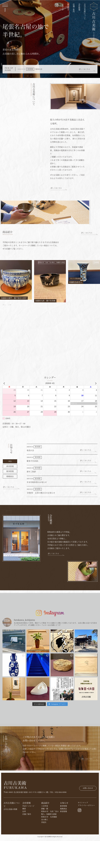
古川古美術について (85, 11)
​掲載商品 (63, 832)
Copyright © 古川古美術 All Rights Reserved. (50, 840)
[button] (9, 340)
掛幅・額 (44, 832)
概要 (24, 832)
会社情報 (79, 7)
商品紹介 (68, 7)
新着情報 (63, 835)
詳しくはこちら (84, 69)
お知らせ (63, 7)
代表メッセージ (28, 830)
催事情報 (63, 830)
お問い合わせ (88, 802)
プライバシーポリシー (86, 829)
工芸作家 (44, 830)
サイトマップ (83, 826)
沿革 (24, 835)
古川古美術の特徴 (10, 833)
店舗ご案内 (74, 7)
